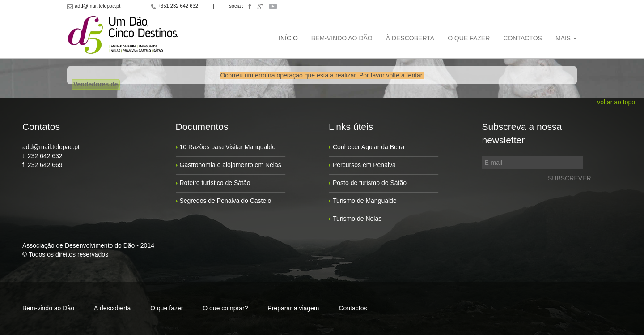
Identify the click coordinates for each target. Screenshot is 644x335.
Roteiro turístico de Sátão (215, 182)
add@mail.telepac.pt (51, 146)
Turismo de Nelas (357, 218)
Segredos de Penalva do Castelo (225, 200)
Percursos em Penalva (364, 164)
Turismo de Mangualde (365, 200)
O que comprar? (225, 308)
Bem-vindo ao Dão (342, 38)
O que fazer (469, 38)
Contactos (522, 38)
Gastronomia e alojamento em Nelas (230, 164)
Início (288, 38)
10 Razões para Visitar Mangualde (228, 146)
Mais (566, 38)
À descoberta (410, 38)
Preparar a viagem (293, 308)
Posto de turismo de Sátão (370, 182)
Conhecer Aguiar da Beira (368, 146)
